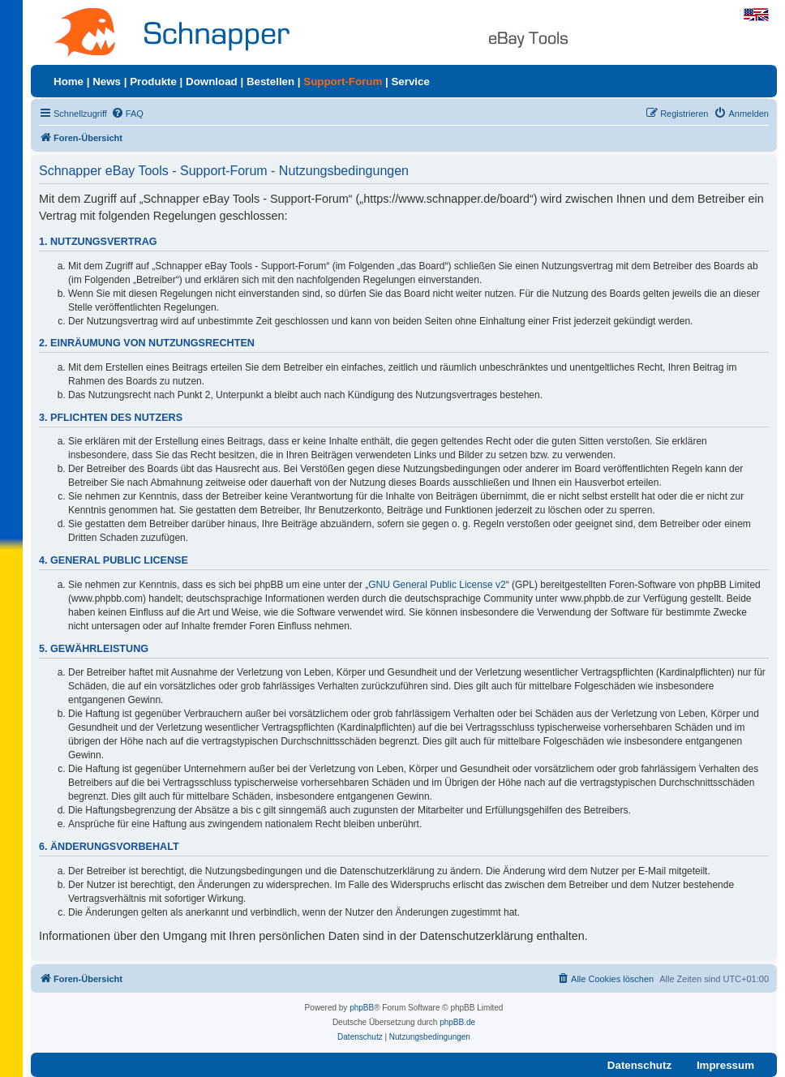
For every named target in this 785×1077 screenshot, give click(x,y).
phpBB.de (457, 1022)
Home (69, 81)
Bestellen (270, 81)
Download (212, 81)
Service (410, 81)
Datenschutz (639, 1065)
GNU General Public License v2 (436, 584)
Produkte (153, 81)
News (106, 81)
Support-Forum (342, 81)
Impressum (725, 1065)
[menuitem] (127, 113)
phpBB (362, 1007)
